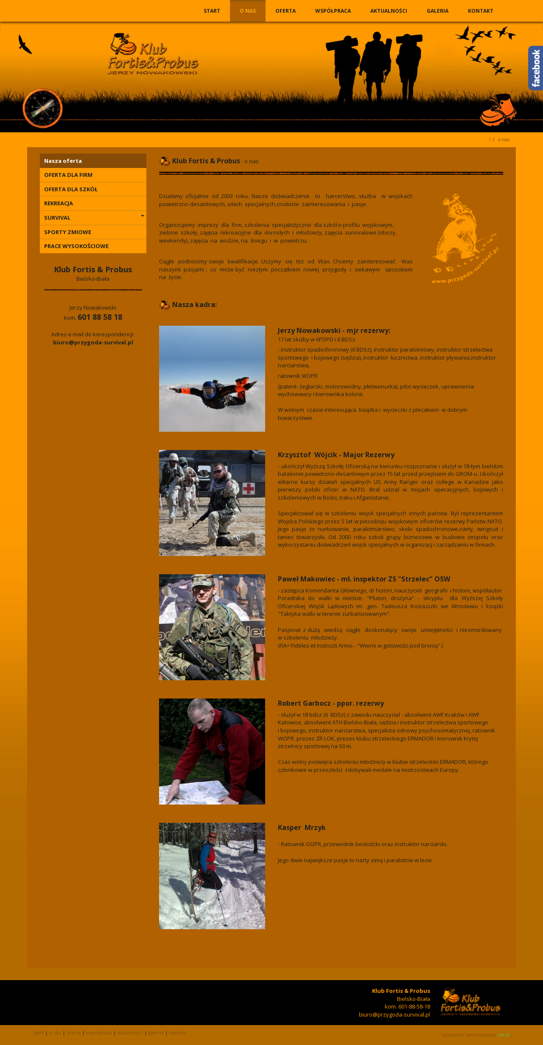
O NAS (249, 10)
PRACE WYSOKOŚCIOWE (76, 246)
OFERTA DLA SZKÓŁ (71, 189)
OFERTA (286, 10)
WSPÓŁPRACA (333, 10)
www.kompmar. (487, 1035)
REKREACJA (58, 203)
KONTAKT (480, 10)
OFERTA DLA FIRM (68, 175)
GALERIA (438, 10)
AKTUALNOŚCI (389, 10)
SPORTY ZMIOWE (67, 232)
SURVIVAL (94, 217)
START (213, 10)
